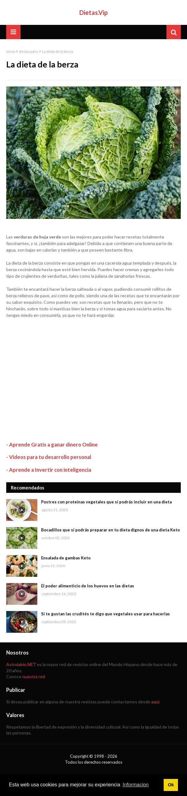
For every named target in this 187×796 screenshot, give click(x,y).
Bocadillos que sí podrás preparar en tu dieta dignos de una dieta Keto (110, 529)
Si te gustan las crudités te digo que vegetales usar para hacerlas (105, 613)
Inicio (10, 51)
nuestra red (33, 676)
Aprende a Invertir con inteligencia (50, 469)
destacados (28, 51)
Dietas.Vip (93, 12)
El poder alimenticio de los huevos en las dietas (87, 585)
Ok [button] (171, 784)
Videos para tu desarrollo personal (50, 457)
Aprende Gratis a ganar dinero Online (53, 444)
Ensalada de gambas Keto (66, 557)
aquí (155, 701)
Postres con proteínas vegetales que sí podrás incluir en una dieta (106, 501)
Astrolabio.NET (21, 664)
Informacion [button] (136, 784)
